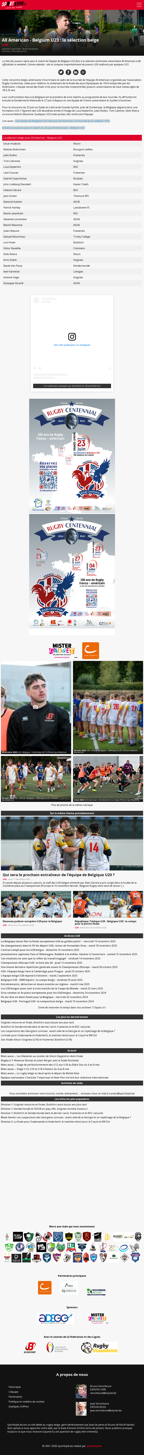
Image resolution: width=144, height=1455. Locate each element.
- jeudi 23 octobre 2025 (45, 971)
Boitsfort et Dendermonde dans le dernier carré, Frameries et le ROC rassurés (45, 1027)
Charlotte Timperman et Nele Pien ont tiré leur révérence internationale (54, 1077)
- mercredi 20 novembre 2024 (44, 997)
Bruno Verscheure (30, 49)
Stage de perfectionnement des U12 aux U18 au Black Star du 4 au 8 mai (50, 1064)
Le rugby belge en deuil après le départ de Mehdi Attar (40, 1073)
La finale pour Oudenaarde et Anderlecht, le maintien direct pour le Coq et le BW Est (49, 1035)
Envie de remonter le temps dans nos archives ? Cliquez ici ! (72, 1007)
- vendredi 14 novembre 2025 (50, 958)
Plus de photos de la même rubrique (72, 805)
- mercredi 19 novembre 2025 (58, 941)
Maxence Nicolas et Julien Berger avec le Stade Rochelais (40, 1060)
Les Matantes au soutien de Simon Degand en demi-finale (42, 1056)
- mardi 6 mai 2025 (45, 984)
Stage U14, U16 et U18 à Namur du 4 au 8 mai (35, 1069)
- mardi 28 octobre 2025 (59, 967)
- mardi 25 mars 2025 (52, 988)
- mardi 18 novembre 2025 (59, 945)
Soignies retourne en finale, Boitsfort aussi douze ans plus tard (37, 1022)
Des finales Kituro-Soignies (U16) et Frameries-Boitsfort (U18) (36, 1039)
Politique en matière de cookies (26, 1401)
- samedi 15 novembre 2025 (69, 954)
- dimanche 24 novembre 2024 (53, 993)
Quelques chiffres (19, 1406)
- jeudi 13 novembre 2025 (41, 963)
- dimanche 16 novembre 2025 (40, 950)
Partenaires (15, 1396)
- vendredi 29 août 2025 (42, 980)
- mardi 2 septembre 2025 (39, 975)
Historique (15, 1387)
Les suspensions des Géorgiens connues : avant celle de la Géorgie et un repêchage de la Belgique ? (58, 1031)
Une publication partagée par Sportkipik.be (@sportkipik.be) (72, 386)
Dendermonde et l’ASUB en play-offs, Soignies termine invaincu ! (44, 1109)
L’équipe (13, 1391)
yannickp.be (94, 1446)
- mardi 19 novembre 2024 (47, 1001)
